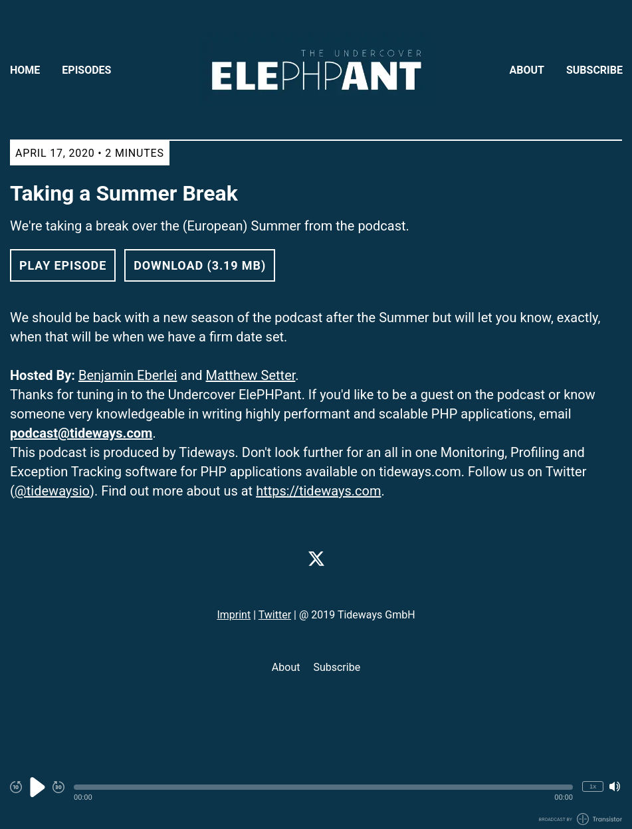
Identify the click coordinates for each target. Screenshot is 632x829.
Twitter (275, 614)
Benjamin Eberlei (127, 375)
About (527, 70)
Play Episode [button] (62, 265)
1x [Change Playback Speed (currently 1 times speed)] (592, 786)
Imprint (234, 614)
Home (25, 70)
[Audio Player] (316, 794)
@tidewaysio (52, 491)
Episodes (86, 70)
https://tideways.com (318, 491)
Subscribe (594, 70)
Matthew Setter (251, 375)
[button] (323, 787)
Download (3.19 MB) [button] (200, 265)
